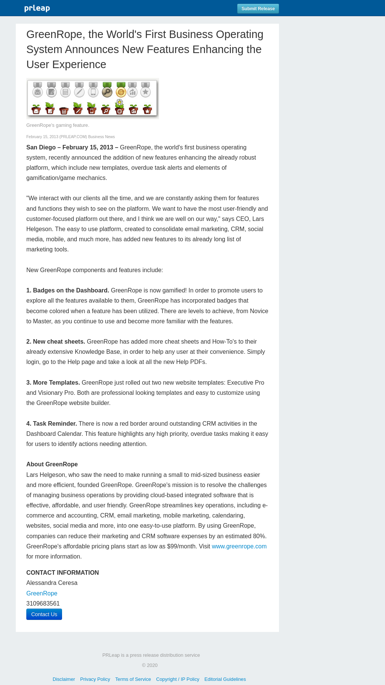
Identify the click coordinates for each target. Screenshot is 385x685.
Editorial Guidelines (225, 679)
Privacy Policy (95, 679)
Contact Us (44, 614)
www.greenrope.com (239, 546)
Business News (101, 137)
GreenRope (42, 593)
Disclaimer (64, 679)
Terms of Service (133, 679)
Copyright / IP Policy (177, 679)
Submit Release (258, 8)
